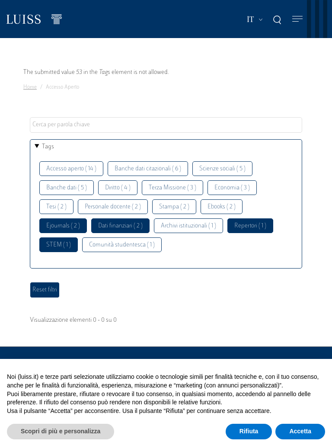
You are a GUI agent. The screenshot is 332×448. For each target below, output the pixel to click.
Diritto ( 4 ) (118, 188)
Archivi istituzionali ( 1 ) (188, 226)
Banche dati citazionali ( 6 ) (148, 169)
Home (30, 87)
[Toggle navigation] (297, 19)
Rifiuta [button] (249, 431)
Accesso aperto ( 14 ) (71, 169)
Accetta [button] (300, 431)
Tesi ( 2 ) (56, 207)
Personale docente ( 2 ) (113, 207)
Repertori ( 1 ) (250, 226)
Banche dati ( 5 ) (66, 188)
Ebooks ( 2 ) (222, 207)
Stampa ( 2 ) (174, 207)
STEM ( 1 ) (58, 245)
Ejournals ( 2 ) (63, 226)
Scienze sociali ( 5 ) (222, 169)
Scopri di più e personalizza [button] (60, 431)
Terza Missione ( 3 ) (172, 188)
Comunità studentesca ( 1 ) (122, 245)
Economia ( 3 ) (232, 188)
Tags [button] (48, 147)
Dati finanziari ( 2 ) (120, 226)
